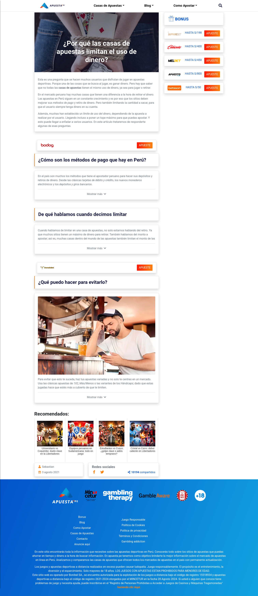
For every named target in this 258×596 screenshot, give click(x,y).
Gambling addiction (133, 541)
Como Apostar (184, 6)
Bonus (182, 19)
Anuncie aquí (82, 544)
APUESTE (144, 145)
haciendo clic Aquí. (129, 587)
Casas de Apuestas (108, 6)
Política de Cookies (133, 525)
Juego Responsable (133, 519)
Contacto (82, 538)
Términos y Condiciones (133, 536)
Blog (147, 6)
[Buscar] (220, 5)
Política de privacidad (133, 530)
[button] (96, 194)
